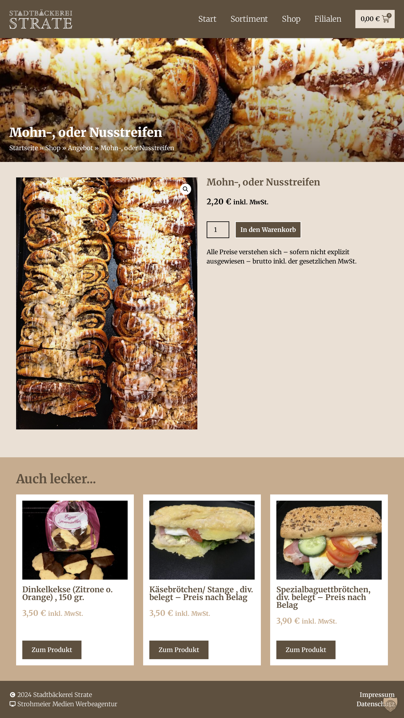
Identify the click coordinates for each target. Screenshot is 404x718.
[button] (390, 704)
